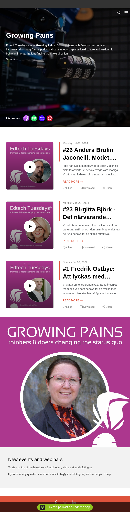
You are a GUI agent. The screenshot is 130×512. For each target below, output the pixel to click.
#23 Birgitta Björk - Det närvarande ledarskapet (89, 213)
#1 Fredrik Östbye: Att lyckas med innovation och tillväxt (89, 272)
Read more (73, 181)
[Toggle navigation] (126, 12)
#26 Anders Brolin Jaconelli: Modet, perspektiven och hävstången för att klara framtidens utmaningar (88, 154)
